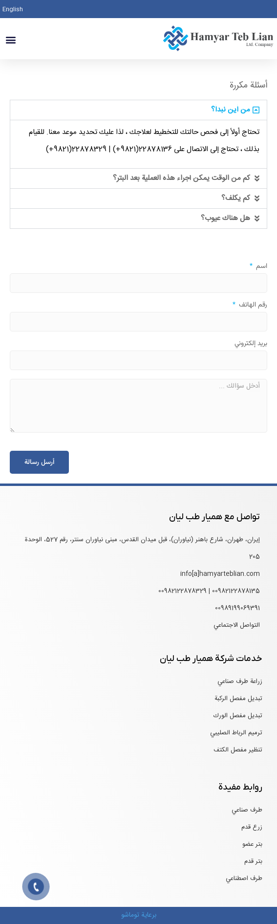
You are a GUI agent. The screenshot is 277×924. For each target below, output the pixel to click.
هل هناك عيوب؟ (225, 218)
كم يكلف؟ (235, 198)
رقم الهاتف (252, 306)
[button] (10, 40)
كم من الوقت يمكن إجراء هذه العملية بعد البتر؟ (181, 178)
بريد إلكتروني (250, 344)
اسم (260, 267)
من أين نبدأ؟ (230, 110)
